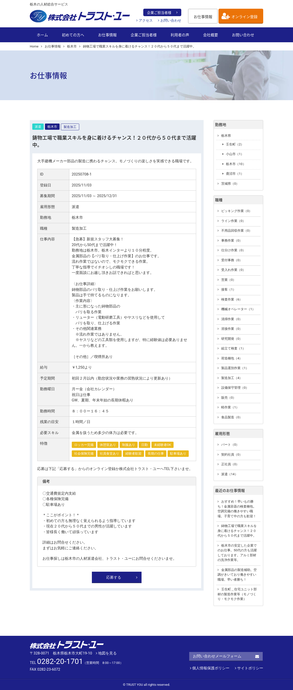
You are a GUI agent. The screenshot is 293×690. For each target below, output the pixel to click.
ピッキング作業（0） (236, 211)
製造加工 (70, 127)
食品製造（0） (231, 417)
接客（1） (228, 289)
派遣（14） (229, 474)
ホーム (42, 35)
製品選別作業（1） (235, 368)
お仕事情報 (203, 16)
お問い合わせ (170, 20)
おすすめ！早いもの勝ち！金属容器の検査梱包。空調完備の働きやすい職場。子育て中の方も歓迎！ (237, 509)
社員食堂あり (109, 453)
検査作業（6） (231, 299)
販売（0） (228, 397)
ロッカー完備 (84, 445)
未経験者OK (162, 445)
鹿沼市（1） (235, 173)
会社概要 (210, 35)
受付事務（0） (231, 260)
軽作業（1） (230, 407)
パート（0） (230, 444)
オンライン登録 (244, 16)
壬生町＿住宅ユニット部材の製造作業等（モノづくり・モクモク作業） (237, 594)
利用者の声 (180, 35)
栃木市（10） (236, 164)
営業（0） (228, 280)
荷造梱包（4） (231, 358)
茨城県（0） (230, 183)
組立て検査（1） (233, 348)
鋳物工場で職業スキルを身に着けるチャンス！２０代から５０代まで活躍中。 (237, 530)
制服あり (128, 445)
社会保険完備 (84, 453)
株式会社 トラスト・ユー (67, 645)
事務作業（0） (231, 240)
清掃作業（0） (231, 319)
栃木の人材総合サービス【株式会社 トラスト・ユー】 (80, 16)
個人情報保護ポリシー (209, 668)
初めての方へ (73, 35)
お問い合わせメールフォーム (217, 656)
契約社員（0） (231, 454)
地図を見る (106, 653)
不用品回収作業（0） (236, 230)
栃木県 (226, 135)
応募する (113, 577)
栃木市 (52, 127)
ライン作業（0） (233, 221)
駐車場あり (178, 453)
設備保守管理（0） (235, 387)
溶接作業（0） (231, 329)
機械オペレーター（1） (238, 309)
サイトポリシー (249, 668)
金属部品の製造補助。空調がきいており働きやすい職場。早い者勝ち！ (237, 574)
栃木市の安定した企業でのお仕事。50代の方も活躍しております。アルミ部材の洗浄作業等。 (237, 553)
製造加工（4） (231, 378)
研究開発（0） (231, 339)
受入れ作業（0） (233, 270)
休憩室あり (108, 445)
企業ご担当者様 (159, 12)
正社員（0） (230, 464)
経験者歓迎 (133, 453)
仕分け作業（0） (233, 250)
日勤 (144, 445)
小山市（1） (235, 154)
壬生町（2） (235, 144)
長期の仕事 (156, 453)
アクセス (146, 20)
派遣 (38, 127)
